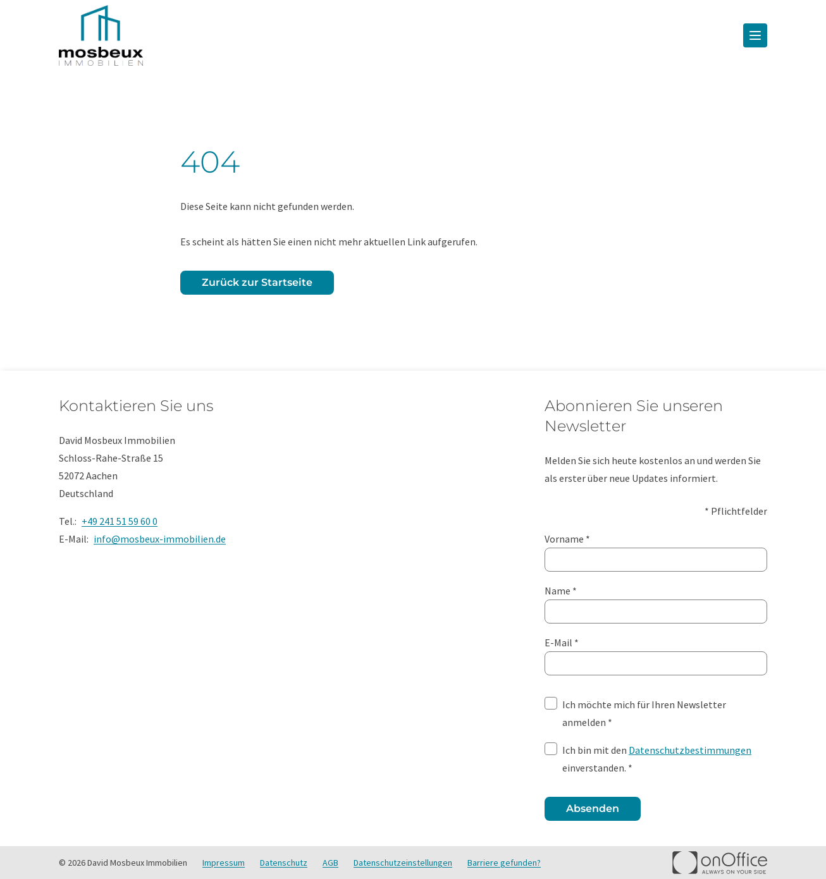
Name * (656, 603)
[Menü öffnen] (755, 35)
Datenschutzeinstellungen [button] (403, 862)
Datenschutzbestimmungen (690, 750)
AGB (330, 862)
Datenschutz (283, 862)
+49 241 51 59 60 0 (119, 521)
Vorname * (656, 551)
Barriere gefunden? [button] (504, 862)
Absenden (592, 808)
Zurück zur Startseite (257, 282)
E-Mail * (656, 654)
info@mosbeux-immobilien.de (160, 538)
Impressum (223, 862)
